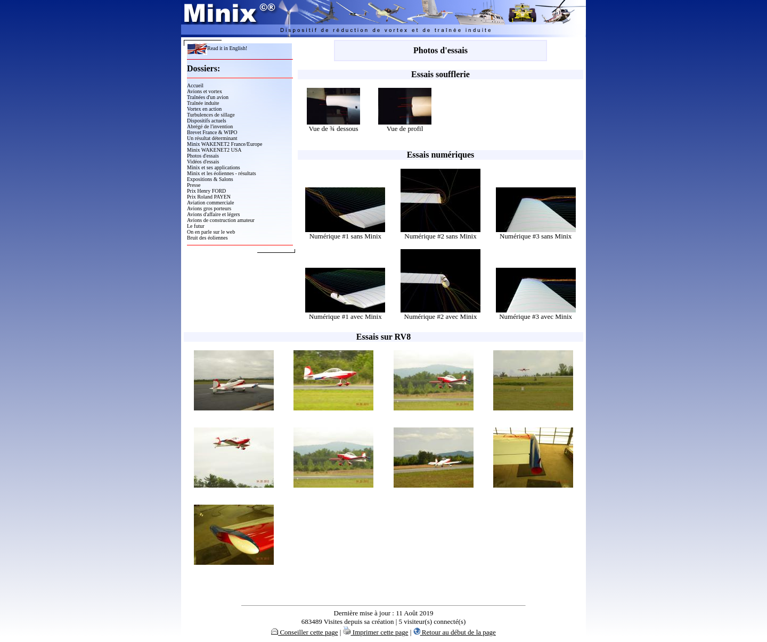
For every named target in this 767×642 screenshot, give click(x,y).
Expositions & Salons (210, 179)
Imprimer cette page (376, 632)
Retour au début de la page (454, 632)
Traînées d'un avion (208, 97)
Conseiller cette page (304, 632)
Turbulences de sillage (211, 115)
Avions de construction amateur (221, 220)
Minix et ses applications (213, 167)
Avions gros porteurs (209, 208)
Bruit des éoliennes (207, 238)
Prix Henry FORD (206, 191)
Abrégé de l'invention (210, 126)
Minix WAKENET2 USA (214, 150)
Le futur (196, 226)
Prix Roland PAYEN (209, 197)
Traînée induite (203, 103)
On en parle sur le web (211, 232)
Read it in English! (217, 48)
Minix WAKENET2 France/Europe (224, 144)
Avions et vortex (204, 91)
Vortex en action (204, 109)
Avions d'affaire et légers (213, 214)
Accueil (195, 85)
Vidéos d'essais (203, 161)
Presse (194, 185)
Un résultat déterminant (212, 138)
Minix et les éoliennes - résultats (221, 173)
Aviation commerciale (210, 202)
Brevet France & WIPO (212, 132)
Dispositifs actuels (206, 121)
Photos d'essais (203, 156)
